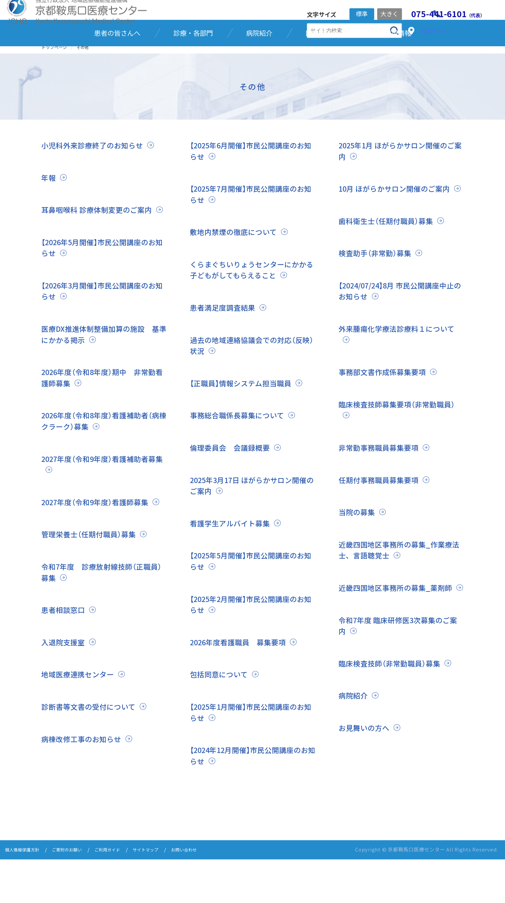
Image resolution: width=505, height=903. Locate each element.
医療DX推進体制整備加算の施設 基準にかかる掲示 (101, 378)
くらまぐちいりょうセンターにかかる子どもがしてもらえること (249, 302)
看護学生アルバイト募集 (233, 567)
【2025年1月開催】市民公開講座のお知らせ (249, 756)
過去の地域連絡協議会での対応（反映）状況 (251, 378)
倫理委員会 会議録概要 (233, 492)
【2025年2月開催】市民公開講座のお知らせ (249, 648)
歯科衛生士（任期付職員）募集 (390, 265)
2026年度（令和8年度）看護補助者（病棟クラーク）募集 (100, 465)
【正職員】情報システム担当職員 (245, 416)
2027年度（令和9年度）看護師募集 (100, 546)
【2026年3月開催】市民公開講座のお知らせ (100, 334)
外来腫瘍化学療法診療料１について (398, 378)
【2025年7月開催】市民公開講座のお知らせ (249, 227)
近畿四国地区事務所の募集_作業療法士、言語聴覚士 (400, 594)
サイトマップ (161, 893)
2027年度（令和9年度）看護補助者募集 (100, 508)
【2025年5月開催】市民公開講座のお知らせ (249, 605)
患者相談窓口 (65, 665)
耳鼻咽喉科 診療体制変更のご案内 (101, 242)
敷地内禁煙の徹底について (237, 265)
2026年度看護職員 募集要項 (243, 686)
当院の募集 (358, 556)
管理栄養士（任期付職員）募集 (92, 589)
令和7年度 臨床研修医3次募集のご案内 (399, 680)
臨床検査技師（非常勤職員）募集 (394, 718)
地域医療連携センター (81, 729)
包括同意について (221, 718)
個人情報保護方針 (25, 893)
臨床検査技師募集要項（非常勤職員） (396, 453)
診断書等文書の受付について (92, 762)
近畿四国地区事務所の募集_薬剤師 (400, 631)
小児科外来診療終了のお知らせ (96, 178)
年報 (49, 210)
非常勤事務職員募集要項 (382, 492)
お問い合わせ (204, 893)
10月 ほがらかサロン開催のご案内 (399, 221)
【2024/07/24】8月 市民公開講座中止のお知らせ (399, 334)
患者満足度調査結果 (225, 340)
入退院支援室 (65, 697)
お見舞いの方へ (366, 783)
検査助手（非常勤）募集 (378, 297)
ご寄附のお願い (74, 893)
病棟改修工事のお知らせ (84, 794)
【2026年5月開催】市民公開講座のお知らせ (100, 291)
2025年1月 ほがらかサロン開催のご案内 (398, 183)
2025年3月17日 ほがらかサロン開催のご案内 (250, 529)
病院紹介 (354, 750)
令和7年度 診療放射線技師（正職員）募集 (101, 627)
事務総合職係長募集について (241, 459)
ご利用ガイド (119, 893)
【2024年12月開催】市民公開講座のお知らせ (251, 799)
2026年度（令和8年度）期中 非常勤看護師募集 (100, 421)
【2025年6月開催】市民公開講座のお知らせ (249, 183)
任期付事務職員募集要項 (382, 524)
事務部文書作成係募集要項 (386, 416)
